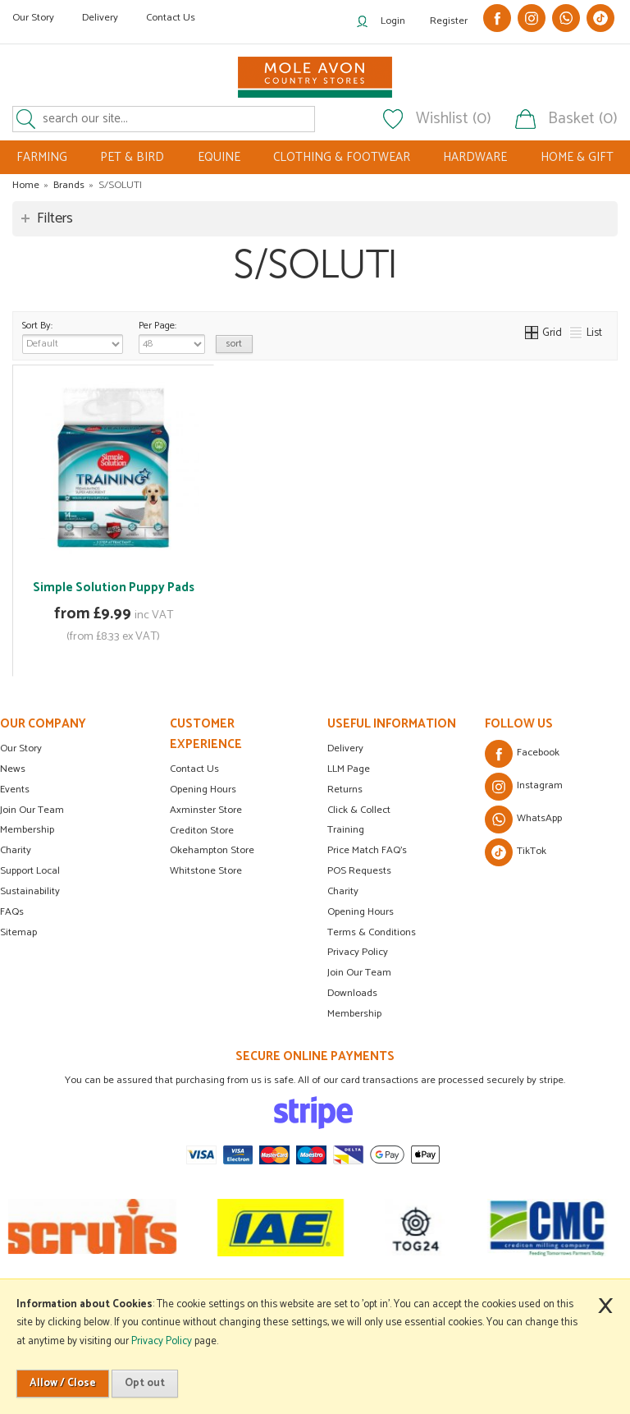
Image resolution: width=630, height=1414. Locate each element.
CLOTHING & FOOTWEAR (341, 157)
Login (393, 21)
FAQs (12, 911)
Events (15, 789)
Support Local (30, 870)
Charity (15, 850)
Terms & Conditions (371, 932)
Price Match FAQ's (367, 850)
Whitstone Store (206, 870)
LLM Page (348, 769)
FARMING (41, 157)
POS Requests (359, 870)
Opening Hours (203, 789)
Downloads (352, 993)
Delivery (100, 17)
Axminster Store (206, 810)
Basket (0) (583, 119)
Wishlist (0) (453, 119)
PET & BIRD (132, 157)
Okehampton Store (212, 850)
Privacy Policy (357, 952)
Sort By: (72, 336)
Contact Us (170, 17)
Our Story (33, 17)
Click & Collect (358, 810)
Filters (55, 218)
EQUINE (219, 157)
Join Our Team (32, 810)
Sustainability (30, 891)
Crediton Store (202, 830)
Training (345, 829)
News (12, 769)
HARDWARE (475, 157)
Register (449, 21)
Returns (345, 789)
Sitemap (18, 932)
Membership (27, 829)
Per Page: (172, 336)
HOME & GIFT (577, 157)
